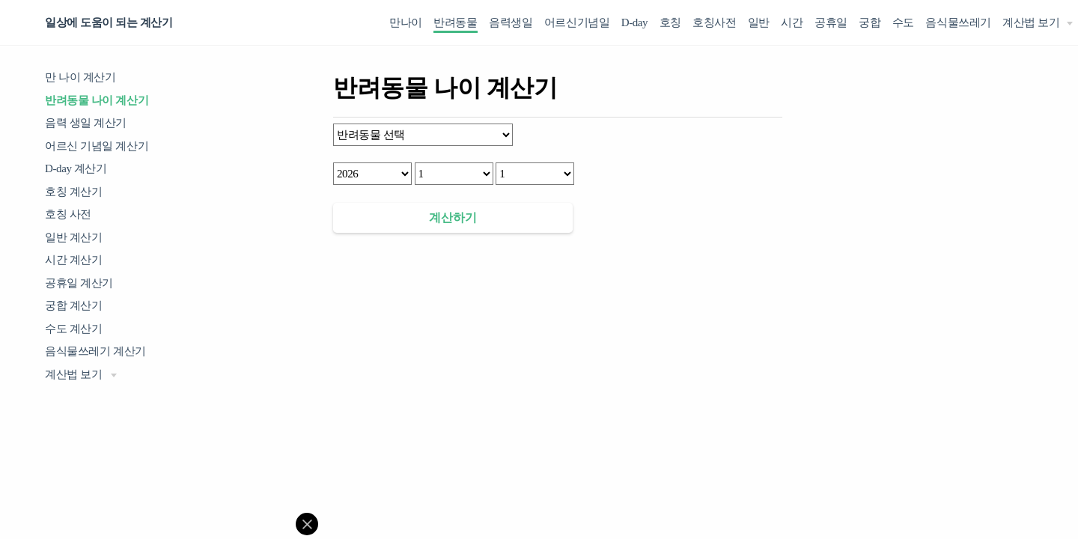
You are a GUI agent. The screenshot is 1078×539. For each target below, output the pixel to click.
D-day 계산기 (76, 168)
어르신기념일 (577, 22)
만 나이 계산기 (80, 77)
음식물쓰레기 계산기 (95, 351)
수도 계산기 (73, 329)
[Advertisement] (453, 274)
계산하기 (452, 217)
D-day (634, 22)
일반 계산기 (73, 237)
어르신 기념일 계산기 (96, 146)
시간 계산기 (73, 260)
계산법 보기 (1030, 22)
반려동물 (455, 22)
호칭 (670, 22)
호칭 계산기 (73, 192)
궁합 (869, 22)
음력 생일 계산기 (86, 123)
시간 (792, 22)
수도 (903, 22)
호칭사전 (714, 22)
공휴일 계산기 (79, 283)
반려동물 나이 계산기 (96, 100)
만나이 (405, 22)
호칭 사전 (68, 214)
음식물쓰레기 (958, 22)
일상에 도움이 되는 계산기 (109, 22)
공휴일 (830, 22)
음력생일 (510, 22)
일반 (759, 22)
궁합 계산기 (73, 305)
